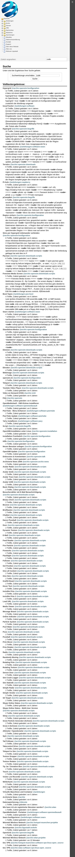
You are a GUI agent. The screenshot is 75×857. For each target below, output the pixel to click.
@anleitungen (39, 792)
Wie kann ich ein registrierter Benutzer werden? (23, 807)
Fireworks (7, 551)
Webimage (7, 373)
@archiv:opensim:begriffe (23, 129)
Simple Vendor (9, 693)
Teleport (6, 383)
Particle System (9, 622)
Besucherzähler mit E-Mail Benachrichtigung (22, 492)
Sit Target (7, 698)
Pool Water (7, 627)
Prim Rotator (8, 647)
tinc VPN (6, 843)
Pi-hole (6, 182)
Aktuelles (9, 37)
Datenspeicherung (11, 802)
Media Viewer (8, 606)
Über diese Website (12, 46)
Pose (5, 632)
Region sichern (9, 215)
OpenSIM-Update (10, 451)
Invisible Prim (9, 591)
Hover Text (7, 586)
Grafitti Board (8, 581)
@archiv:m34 (30, 393)
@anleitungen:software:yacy (30, 421)
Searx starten (8, 312)
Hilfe (7, 28)
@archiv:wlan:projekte (36, 838)
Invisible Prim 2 (9, 596)
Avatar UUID (8, 482)
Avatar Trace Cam (10, 477)
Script (5, 426)
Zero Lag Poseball (10, 787)
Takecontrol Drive (10, 746)
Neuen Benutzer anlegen (13, 446)
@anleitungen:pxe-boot (23, 294)
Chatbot (6, 515)
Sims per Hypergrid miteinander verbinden (21, 233)
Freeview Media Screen (13, 274)
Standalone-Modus (11, 329)
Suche (65, 59)
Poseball (6, 637)
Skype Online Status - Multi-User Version (20, 708)
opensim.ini (8, 378)
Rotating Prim (9, 662)
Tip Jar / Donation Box (12, 766)
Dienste (8, 25)
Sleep (5, 716)
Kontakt (8, 42)
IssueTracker (8, 106)
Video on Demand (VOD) (13, 393)
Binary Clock (8, 500)
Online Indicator (10, 617)
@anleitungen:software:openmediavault (20, 406)
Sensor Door (8, 673)
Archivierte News (10, 797)
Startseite (7, 18)
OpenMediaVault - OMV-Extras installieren (21, 403)
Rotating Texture (10, 667)
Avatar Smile (8, 472)
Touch (5, 772)
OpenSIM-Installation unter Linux (17, 431)
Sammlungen (10, 35)
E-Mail (5, 535)
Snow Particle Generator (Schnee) (17, 721)
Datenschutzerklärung (13, 39)
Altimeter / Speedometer (13, 731)
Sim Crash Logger (10, 678)
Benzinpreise (8, 828)
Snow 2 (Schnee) (10, 726)
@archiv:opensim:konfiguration (25, 88)
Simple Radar (8, 688)
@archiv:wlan (50, 807)
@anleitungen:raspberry (19, 182)
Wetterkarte (8, 782)
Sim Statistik (8, 683)
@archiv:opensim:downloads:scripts (26, 256)
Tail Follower (8, 741)
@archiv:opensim (14, 398)
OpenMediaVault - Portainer (14, 812)
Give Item (7, 576)
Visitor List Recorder (12, 777)
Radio (5, 652)
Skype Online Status (11, 703)
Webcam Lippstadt (12, 51)
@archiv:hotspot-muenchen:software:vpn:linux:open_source (37, 843)
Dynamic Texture (10, 530)
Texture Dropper (10, 756)
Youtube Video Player (12, 388)
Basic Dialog (8, 487)
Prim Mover (8, 642)
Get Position (8, 566)
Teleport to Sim (9, 751)
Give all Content (10, 571)
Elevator (6, 368)
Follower (6, 561)
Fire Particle (8, 545)
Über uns (9, 49)
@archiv (21, 797)
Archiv (8, 23)
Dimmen (6, 350)
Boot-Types (8, 294)
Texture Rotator (9, 761)
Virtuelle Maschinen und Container (18, 792)
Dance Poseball (9, 520)
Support (8, 44)
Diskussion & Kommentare (14, 457)
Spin (5, 736)
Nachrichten (10, 30)
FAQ (4, 398)
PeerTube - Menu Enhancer (14, 411)
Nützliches (9, 32)
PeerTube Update (10, 416)
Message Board (9, 611)
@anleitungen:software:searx (32, 147)
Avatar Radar (8, 467)
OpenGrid (7, 833)
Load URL (7, 601)
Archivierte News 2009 (12, 462)
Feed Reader (8, 540)
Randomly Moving (10, 657)
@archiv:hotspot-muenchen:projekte (42, 822)
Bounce (6, 505)
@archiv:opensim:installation (44, 431)
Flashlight (7, 556)
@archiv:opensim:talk (35, 457)
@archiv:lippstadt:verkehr (26, 828)
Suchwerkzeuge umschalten (23, 75)
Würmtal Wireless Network (14, 822)
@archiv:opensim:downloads (23, 164)
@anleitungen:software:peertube (40, 411)
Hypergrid (7, 88)
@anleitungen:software (24, 106)
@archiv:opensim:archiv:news (36, 462)
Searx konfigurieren (11, 817)
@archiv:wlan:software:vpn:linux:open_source (31, 848)
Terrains (6, 164)
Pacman (6, 256)
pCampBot (7, 197)
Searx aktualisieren (11, 147)
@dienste (23, 802)
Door (5, 525)
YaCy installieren (10, 421)
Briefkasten (8, 510)
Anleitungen (9, 21)
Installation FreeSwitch (12, 436)
